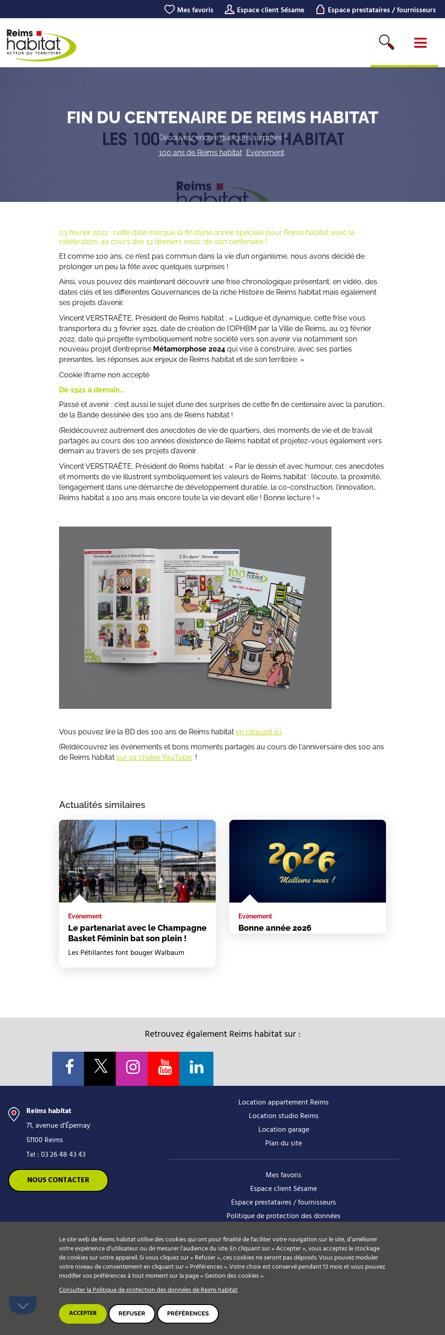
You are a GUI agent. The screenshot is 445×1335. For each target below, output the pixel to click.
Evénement (265, 152)
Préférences (188, 1313)
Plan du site (283, 1143)
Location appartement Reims (283, 1103)
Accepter (83, 1313)
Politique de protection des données (284, 1216)
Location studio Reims (284, 1116)
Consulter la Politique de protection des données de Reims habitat (148, 1290)
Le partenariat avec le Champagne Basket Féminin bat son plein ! (137, 933)
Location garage (283, 1130)
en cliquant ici (258, 732)
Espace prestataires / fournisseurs (382, 10)
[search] (386, 42)
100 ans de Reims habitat (200, 152)
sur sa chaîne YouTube (154, 757)
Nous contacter (58, 1180)
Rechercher (386, 42)
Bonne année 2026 (275, 928)
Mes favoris (195, 10)
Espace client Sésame (270, 10)
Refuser (132, 1313)
